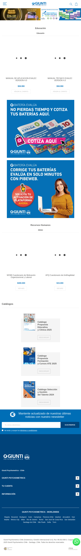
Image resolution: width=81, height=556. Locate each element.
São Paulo (42, 522)
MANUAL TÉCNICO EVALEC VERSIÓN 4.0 (60, 79)
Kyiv (73, 517)
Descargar (44, 337)
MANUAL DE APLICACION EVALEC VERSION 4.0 (21, 79)
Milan (23, 520)
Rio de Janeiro (32, 520)
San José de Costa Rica (54, 520)
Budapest (23, 517)
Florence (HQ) (48, 517)
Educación (40, 33)
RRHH (40, 230)
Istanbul (58, 517)
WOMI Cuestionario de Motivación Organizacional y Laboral (21, 276)
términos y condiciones (28, 430)
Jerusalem (66, 517)
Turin (54, 522)
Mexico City (15, 520)
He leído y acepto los (19, 430)
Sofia (49, 522)
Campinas (37, 517)
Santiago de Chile (29, 522)
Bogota (7, 517)
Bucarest (14, 517)
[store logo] (39, 4)
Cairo (30, 517)
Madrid (6, 520)
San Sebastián (69, 520)
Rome (41, 520)
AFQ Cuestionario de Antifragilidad (59, 275)
